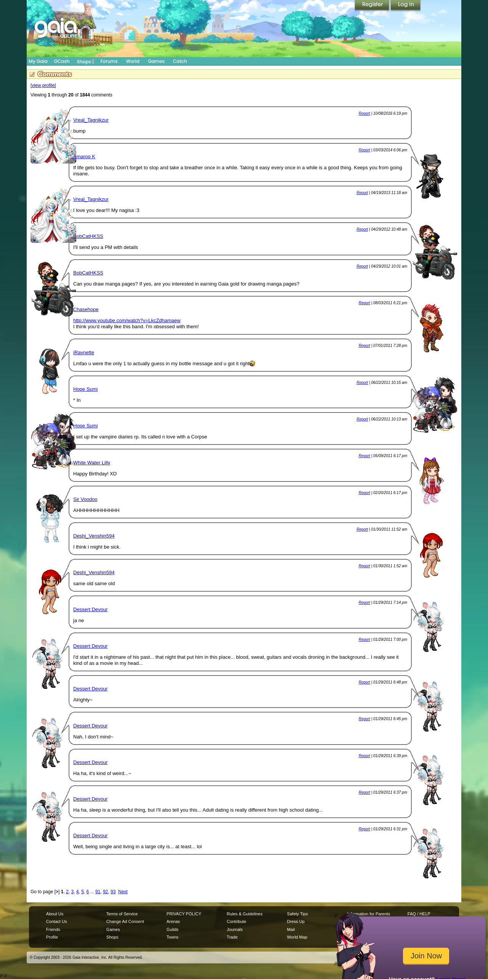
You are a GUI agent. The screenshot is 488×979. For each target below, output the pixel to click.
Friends (53, 929)
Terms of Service (122, 914)
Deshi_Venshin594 (93, 536)
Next (123, 891)
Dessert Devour (90, 609)
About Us (54, 914)
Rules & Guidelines (245, 914)
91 (97, 891)
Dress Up (296, 921)
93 (113, 891)
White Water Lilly (91, 462)
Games (156, 61)
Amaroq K (84, 156)
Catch (180, 61)
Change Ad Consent (125, 921)
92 (105, 891)
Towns (172, 937)
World (133, 61)
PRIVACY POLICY (184, 914)
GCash (62, 61)
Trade (232, 937)
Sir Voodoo (85, 499)
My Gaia (38, 61)
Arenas (173, 921)
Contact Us (56, 921)
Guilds (172, 929)
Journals (235, 929)
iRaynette (83, 352)
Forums (108, 61)
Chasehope (86, 309)
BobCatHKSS (88, 236)
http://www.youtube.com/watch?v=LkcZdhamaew (126, 320)
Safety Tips (297, 914)
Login (405, 5)
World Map (297, 937)
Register (372, 5)
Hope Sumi (85, 389)
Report (364, 113)
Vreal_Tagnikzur (91, 120)
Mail (291, 929)
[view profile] (43, 85)
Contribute (236, 921)
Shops (85, 61)
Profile (52, 937)
